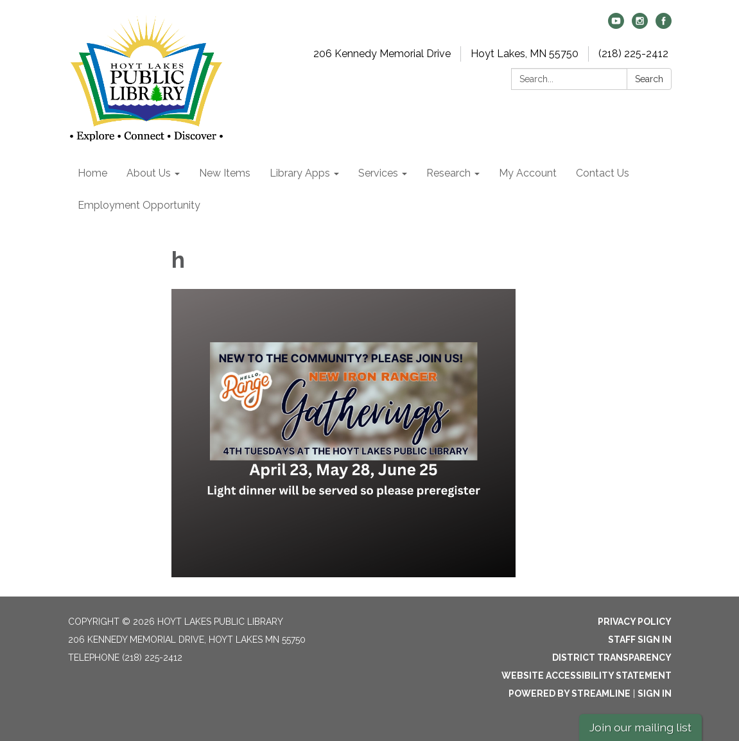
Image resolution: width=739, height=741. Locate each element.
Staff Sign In (640, 639)
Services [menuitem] (378, 173)
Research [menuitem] (448, 173)
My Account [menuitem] (528, 173)
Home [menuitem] (92, 173)
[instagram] (640, 25)
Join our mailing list (640, 727)
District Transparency (612, 657)
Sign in (655, 693)
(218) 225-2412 (633, 54)
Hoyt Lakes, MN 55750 (524, 54)
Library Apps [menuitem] (300, 173)
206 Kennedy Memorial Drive (382, 54)
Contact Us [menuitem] (602, 173)
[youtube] (616, 25)
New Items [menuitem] (224, 173)
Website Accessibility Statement (586, 675)
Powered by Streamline (569, 693)
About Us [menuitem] (148, 173)
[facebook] (664, 25)
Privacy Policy (635, 621)
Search (649, 79)
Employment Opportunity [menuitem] (139, 205)
